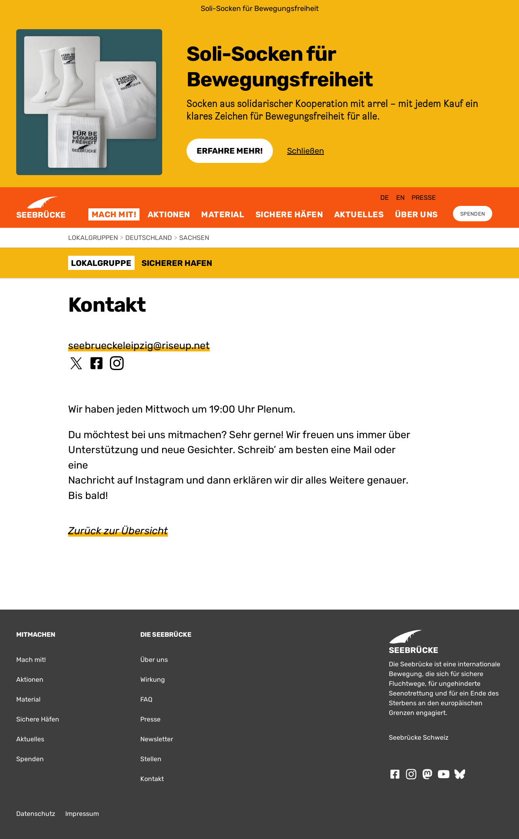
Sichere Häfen (289, 214)
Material (222, 214)
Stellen (150, 759)
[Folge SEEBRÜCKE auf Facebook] (395, 774)
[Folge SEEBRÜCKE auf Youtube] (444, 774)
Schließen (305, 151)
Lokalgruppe (101, 263)
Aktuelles (359, 214)
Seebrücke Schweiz (418, 737)
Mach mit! (114, 214)
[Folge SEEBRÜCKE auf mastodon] (427, 774)
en (400, 197)
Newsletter (156, 739)
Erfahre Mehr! (230, 151)
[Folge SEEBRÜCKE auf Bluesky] (460, 774)
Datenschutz (35, 814)
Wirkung (152, 679)
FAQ (146, 699)
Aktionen (169, 214)
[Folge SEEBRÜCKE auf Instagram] (411, 774)
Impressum (82, 814)
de (384, 197)
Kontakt (152, 779)
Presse (424, 197)
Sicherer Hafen (177, 263)
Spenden (472, 214)
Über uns (416, 214)
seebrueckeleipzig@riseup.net (139, 345)
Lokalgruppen (93, 238)
